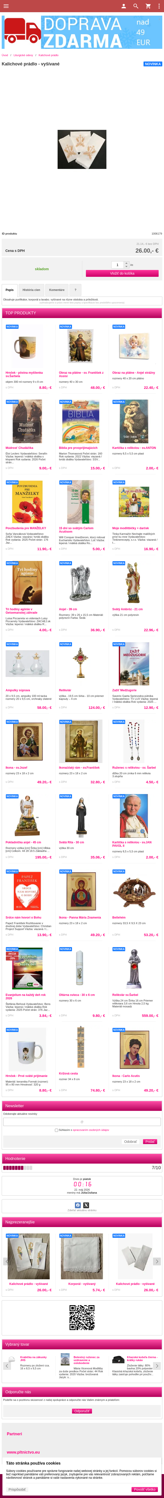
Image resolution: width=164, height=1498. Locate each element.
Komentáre (57, 290)
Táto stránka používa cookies (33, 1463)
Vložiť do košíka (122, 273)
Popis (10, 290)
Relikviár (65, 690)
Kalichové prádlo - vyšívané (46, 1281)
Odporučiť (82, 1411)
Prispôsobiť (17, 1489)
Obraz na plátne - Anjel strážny (133, 372)
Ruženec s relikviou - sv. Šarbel (134, 767)
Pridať (150, 1142)
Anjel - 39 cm (68, 609)
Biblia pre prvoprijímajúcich (78, 448)
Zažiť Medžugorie (124, 690)
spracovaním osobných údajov (91, 1129)
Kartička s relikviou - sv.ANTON (134, 448)
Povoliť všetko (144, 1489)
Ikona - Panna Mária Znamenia (80, 917)
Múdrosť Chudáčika (19, 448)
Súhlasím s (82, 1129)
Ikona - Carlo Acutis (126, 1076)
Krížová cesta (68, 1073)
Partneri (14, 1434)
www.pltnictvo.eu (23, 1452)
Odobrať (130, 1142)
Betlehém (118, 917)
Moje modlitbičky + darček (130, 528)
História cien (31, 290)
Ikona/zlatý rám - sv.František (79, 767)
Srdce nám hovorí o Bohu (23, 917)
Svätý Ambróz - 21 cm (127, 609)
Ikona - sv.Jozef (16, 767)
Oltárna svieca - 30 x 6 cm (77, 995)
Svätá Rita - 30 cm (71, 842)
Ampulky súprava (18, 690)
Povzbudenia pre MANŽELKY (26, 528)
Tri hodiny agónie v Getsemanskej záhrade (21, 611)
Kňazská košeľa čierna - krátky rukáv (142, 1359)
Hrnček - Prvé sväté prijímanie (26, 1076)
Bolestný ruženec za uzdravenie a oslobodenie (87, 1360)
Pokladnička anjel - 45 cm (23, 842)
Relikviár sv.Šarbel (125, 995)
